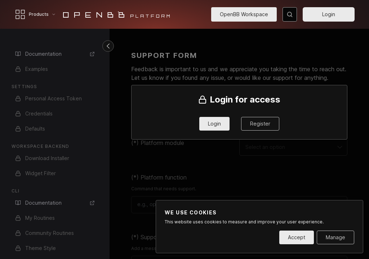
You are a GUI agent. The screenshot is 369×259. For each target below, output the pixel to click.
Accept (296, 237)
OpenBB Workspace (244, 14)
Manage (335, 237)
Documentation (55, 54)
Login (328, 14)
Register (260, 124)
